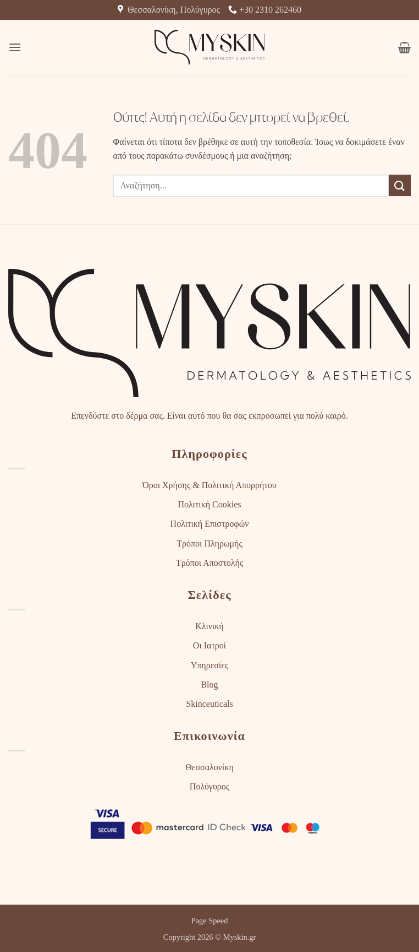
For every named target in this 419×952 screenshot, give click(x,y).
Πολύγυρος (209, 786)
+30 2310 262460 (264, 9)
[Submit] (400, 185)
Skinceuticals (209, 703)
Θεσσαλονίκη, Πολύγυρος (169, 9)
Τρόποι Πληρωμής (209, 543)
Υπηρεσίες (210, 665)
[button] (14, 47)
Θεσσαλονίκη (209, 767)
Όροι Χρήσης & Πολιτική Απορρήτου (209, 485)
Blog (209, 684)
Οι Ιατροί (209, 645)
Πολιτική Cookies (209, 504)
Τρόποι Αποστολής (209, 562)
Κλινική (209, 626)
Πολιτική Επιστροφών (209, 523)
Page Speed (209, 920)
